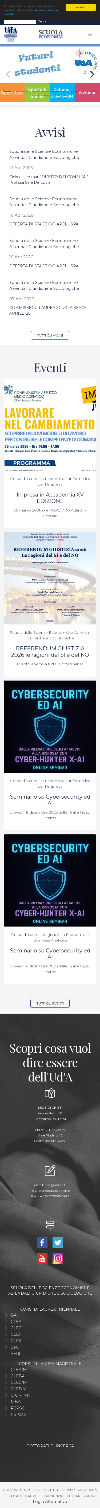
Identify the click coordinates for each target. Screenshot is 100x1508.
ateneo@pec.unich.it (54, 1190)
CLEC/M (19, 1382)
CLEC (16, 1327)
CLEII (16, 1340)
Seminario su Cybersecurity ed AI (50, 799)
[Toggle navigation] (91, 21)
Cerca (42, 21)
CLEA (16, 1321)
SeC (15, 1347)
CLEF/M (18, 1388)
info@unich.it (55, 1185)
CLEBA (18, 1375)
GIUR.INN (20, 1395)
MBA (16, 1401)
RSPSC (18, 1408)
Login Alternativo (50, 1501)
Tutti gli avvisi (50, 335)
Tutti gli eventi (50, 1003)
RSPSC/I (19, 1414)
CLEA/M (19, 1369)
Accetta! (80, 7)
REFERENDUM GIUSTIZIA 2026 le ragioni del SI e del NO (50, 651)
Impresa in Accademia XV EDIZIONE (50, 497)
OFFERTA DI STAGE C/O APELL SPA (43, 224)
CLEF (16, 1334)
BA (14, 1315)
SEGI (15, 1353)
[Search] (20, 21)
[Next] (91, 74)
